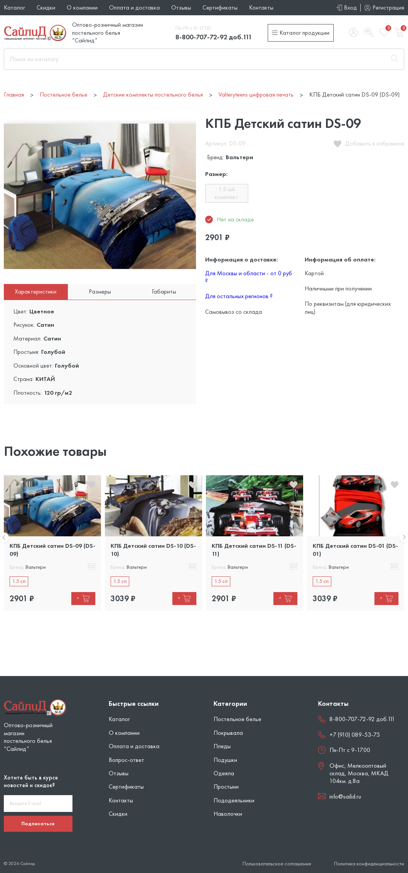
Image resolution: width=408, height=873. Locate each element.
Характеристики (35, 291)
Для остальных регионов (239, 296)
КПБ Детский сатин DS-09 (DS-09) (52, 549)
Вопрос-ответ (126, 760)
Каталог (14, 7)
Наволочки (228, 814)
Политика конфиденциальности (369, 863)
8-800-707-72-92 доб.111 (213, 36)
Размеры (100, 291)
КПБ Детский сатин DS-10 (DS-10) (153, 549)
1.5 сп (19, 581)
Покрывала (228, 733)
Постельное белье (237, 719)
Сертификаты (220, 7)
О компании (82, 7)
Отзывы (181, 7)
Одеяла (224, 773)
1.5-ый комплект (226, 193)
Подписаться (38, 823)
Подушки (225, 760)
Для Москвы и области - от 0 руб (248, 277)
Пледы (222, 746)
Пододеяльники (234, 800)
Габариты (164, 291)
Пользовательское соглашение (277, 863)
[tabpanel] (52, 543)
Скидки (46, 7)
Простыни (226, 787)
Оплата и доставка (134, 7)
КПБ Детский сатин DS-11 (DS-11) (254, 549)
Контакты (261, 7)
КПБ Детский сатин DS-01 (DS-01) (355, 549)
